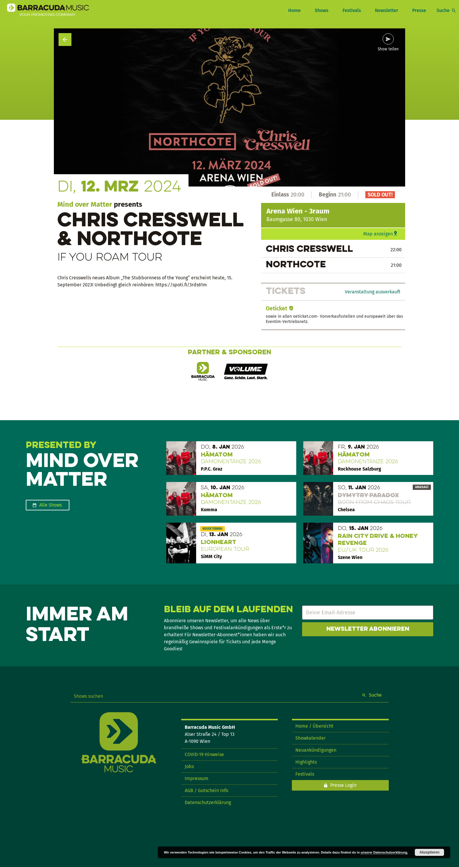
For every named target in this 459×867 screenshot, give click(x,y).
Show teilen (388, 49)
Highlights (306, 762)
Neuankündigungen (315, 750)
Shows (321, 10)
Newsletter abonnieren (367, 629)
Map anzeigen (378, 234)
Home (294, 10)
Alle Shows (50, 505)
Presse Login (343, 785)
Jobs (189, 766)
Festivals (351, 10)
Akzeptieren (429, 852)
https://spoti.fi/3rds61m (181, 285)
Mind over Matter (84, 204)
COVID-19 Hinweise (204, 754)
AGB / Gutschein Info (206, 790)
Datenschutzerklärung (208, 802)
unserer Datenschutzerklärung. (384, 852)
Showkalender (310, 738)
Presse (419, 10)
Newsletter (386, 10)
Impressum (196, 778)
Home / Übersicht (314, 726)
